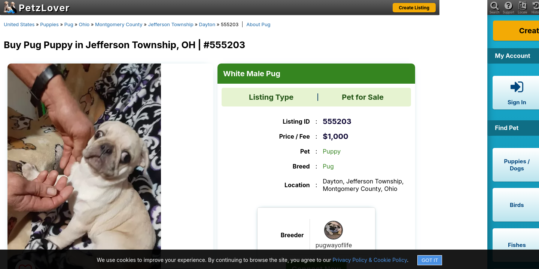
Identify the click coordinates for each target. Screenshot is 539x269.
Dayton (207, 24)
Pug (68, 24)
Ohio (84, 24)
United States (19, 24)
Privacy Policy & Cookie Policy (370, 260)
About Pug (258, 24)
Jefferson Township (170, 24)
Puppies (49, 24)
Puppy (332, 151)
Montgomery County (119, 24)
